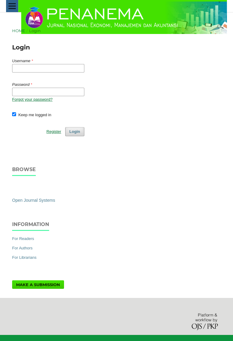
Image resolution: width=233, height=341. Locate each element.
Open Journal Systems (33, 200)
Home (18, 30)
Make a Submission (38, 284)
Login (74, 131)
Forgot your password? (32, 99)
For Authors (22, 248)
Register (53, 131)
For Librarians (24, 257)
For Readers (23, 238)
